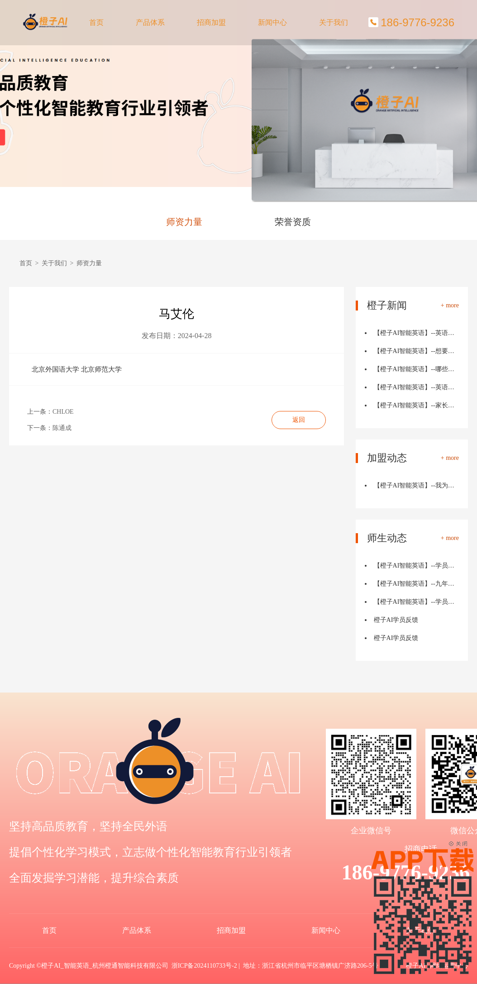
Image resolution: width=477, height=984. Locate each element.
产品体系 (150, 22)
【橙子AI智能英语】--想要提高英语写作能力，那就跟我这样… (416, 351)
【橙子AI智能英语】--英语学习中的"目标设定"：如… (416, 333)
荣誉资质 (293, 221)
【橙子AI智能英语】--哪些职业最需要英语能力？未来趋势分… (416, 369)
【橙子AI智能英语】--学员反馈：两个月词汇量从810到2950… (416, 565)
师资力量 (184, 221)
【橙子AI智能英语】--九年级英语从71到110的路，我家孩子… (416, 583)
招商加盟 (211, 22)
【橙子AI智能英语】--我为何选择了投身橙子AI (416, 485)
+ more (450, 305)
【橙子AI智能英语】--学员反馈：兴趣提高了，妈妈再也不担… (416, 601)
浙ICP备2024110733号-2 (204, 965)
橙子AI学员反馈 (396, 619)
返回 (298, 419)
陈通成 (62, 428)
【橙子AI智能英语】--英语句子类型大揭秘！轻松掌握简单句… (416, 387)
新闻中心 (272, 22)
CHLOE (63, 411)
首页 (96, 22)
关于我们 (333, 22)
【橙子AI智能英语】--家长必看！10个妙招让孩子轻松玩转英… (416, 405)
